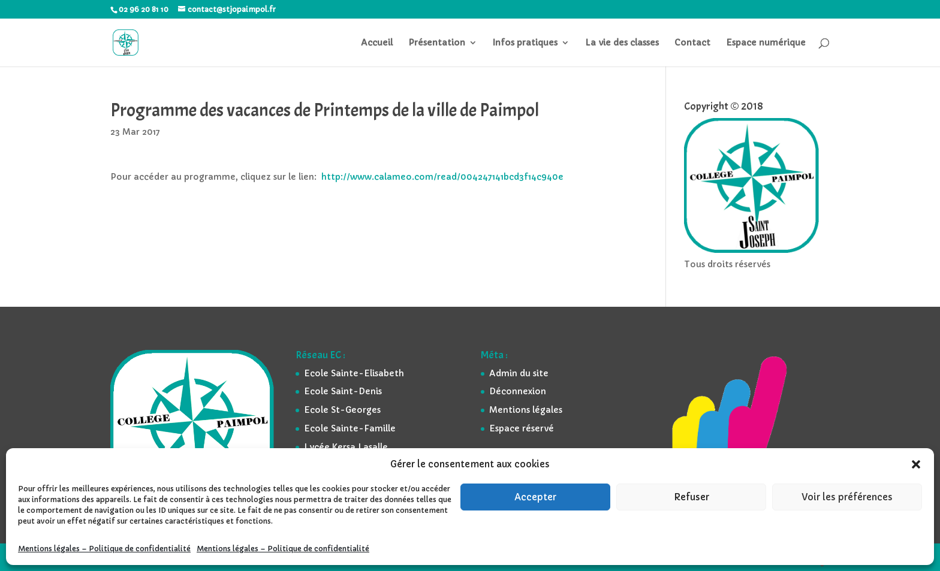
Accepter (535, 497)
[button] (916, 464)
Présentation (436, 43)
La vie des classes (622, 43)
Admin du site (519, 373)
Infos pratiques (525, 43)
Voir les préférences (847, 497)
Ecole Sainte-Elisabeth (354, 373)
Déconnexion (517, 391)
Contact (692, 43)
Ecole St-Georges (342, 409)
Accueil (377, 43)
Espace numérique (766, 43)
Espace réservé (521, 428)
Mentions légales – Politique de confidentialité (104, 548)
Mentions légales (525, 409)
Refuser (691, 497)
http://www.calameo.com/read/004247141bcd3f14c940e (442, 176)
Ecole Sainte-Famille (350, 428)
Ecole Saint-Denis (343, 391)
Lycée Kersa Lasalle (346, 447)
